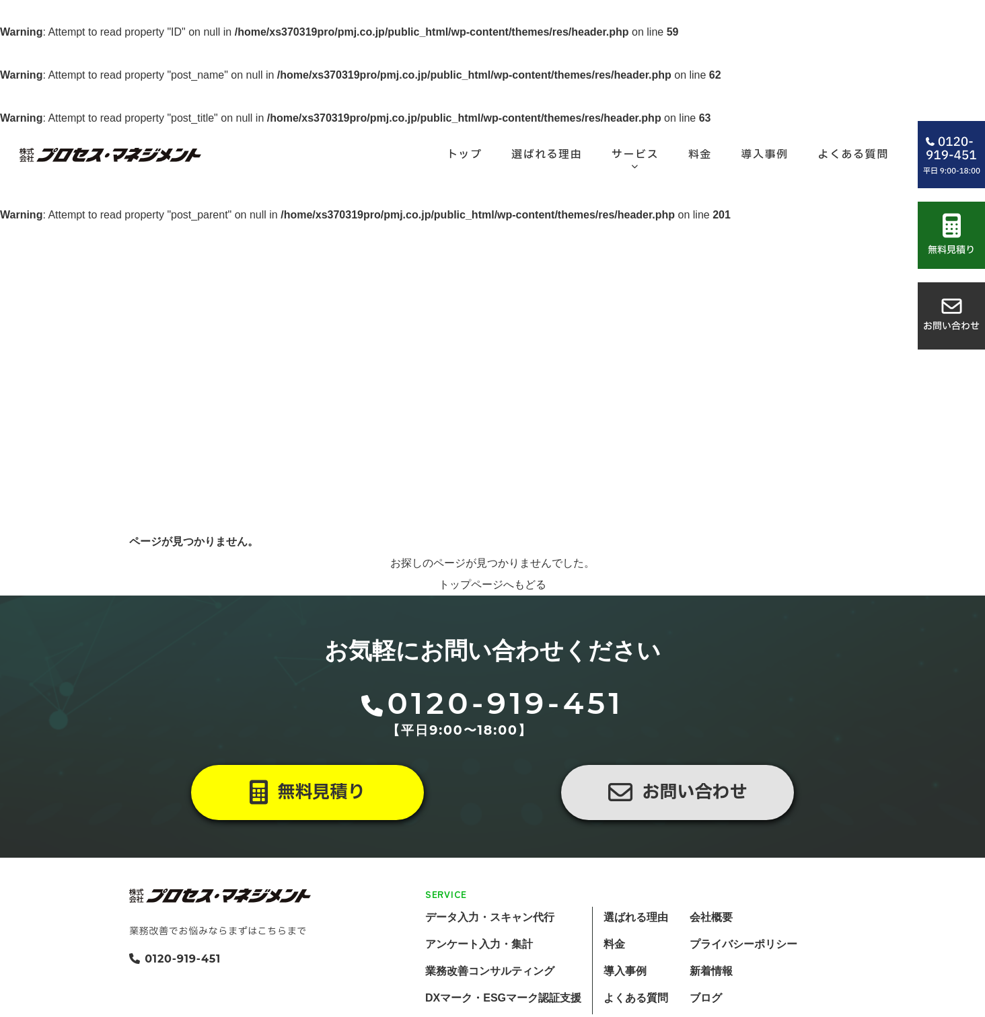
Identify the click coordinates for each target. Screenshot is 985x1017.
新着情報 (711, 971)
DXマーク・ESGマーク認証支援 (503, 998)
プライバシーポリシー (743, 944)
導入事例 (625, 971)
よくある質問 (636, 998)
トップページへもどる (492, 584)
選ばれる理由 (636, 917)
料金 (614, 944)
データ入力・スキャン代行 (489, 917)
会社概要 (711, 917)
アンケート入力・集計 (479, 944)
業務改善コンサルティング (489, 971)
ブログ (706, 998)
